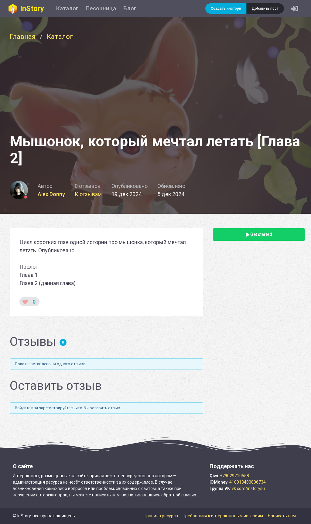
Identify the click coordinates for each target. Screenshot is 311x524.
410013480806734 (247, 482)
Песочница (101, 8)
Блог (129, 8)
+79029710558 (234, 475)
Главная (23, 36)
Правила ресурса (161, 515)
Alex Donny (51, 194)
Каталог (67, 8)
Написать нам (282, 515)
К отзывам (88, 194)
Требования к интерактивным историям (223, 515)
